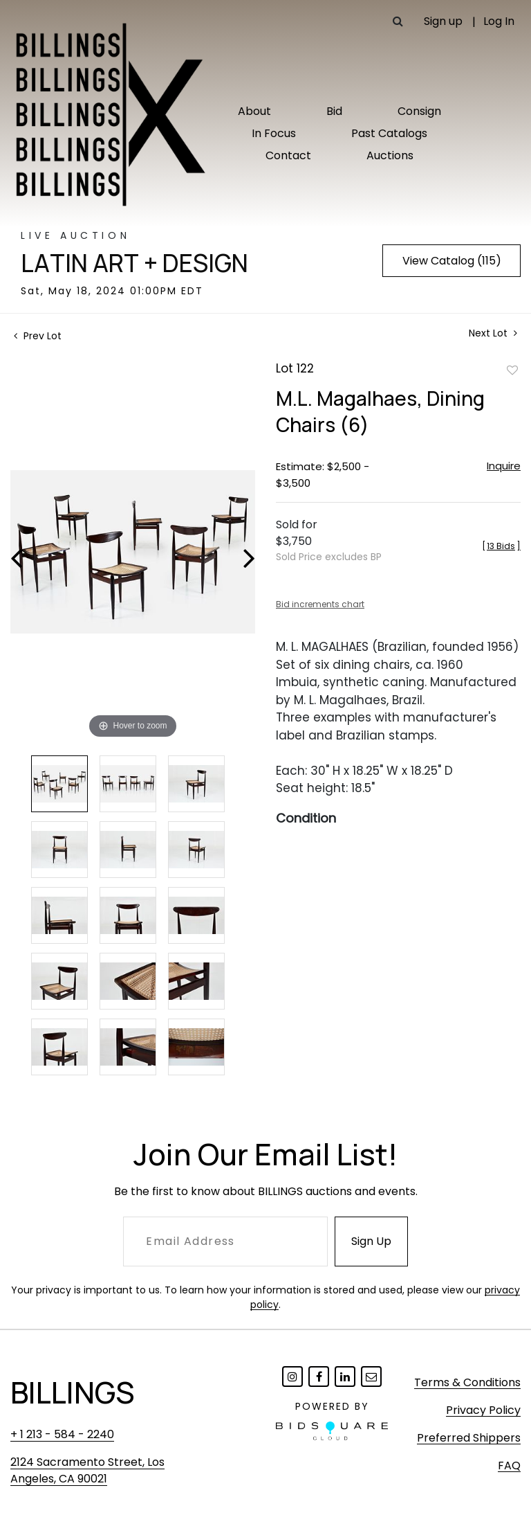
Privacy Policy (483, 1410)
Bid (334, 111)
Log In (498, 21)
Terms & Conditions (467, 1382)
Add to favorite (512, 369)
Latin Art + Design (134, 263)
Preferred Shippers (469, 1438)
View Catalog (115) (451, 261)
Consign (419, 111)
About (254, 111)
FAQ (509, 1465)
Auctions (389, 155)
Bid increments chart (320, 604)
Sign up (443, 21)
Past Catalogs (389, 133)
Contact (288, 155)
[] (501, 546)
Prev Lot (38, 336)
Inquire (504, 465)
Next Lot (493, 333)
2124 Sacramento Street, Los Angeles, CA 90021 (87, 1470)
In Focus (274, 133)
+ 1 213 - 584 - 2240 (62, 1434)
